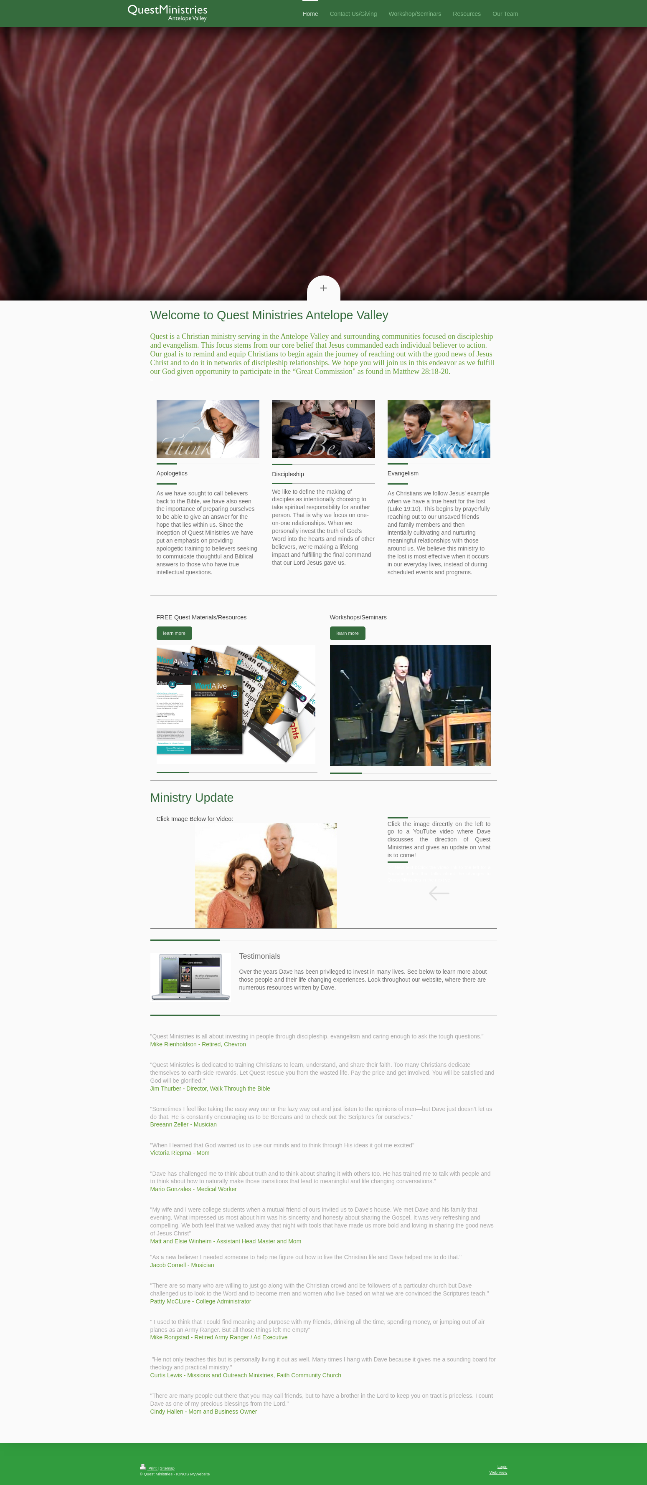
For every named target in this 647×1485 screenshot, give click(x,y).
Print (149, 1468)
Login (502, 1466)
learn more (174, 633)
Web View (498, 1472)
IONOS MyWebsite (193, 1474)
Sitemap (167, 1468)
